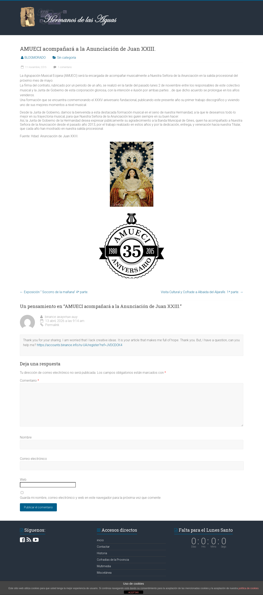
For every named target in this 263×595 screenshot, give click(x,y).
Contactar (103, 546)
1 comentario (62, 67)
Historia (102, 553)
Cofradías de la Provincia (113, 559)
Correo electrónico (33, 459)
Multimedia (104, 566)
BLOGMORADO (35, 57)
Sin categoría (66, 57)
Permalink (49, 325)
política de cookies (248, 588)
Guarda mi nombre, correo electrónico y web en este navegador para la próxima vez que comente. (90, 498)
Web (23, 480)
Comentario (29, 380)
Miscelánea (104, 572)
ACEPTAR (133, 592)
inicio (100, 540)
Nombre (26, 437)
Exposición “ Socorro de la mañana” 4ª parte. (54, 292)
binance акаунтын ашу (61, 317)
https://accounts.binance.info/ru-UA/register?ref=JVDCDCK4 (79, 345)
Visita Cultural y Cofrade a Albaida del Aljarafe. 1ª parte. (202, 292)
